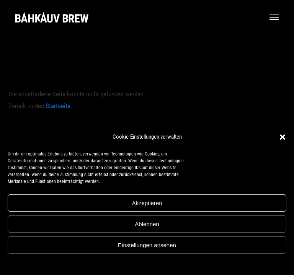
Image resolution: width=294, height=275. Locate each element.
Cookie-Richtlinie (121, 263)
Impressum (178, 263)
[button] (282, 137)
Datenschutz (152, 263)
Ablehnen (147, 224)
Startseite (58, 106)
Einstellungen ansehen (147, 245)
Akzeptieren (147, 203)
